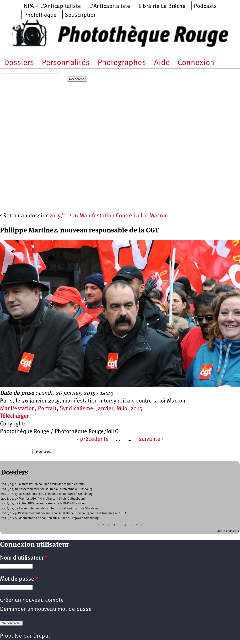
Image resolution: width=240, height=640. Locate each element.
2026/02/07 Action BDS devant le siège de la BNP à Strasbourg (43, 503)
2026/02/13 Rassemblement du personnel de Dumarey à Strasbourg (47, 494)
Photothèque (40, 15)
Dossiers (19, 63)
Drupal (41, 636)
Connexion (196, 63)
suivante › (151, 439)
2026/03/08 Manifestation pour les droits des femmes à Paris (43, 484)
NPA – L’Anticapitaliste (52, 6)
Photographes (122, 63)
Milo (122, 409)
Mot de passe (19, 579)
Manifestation (17, 409)
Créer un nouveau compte (32, 600)
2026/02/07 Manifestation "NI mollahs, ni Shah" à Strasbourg (43, 498)
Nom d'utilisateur (24, 558)
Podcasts (205, 6)
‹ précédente (93, 439)
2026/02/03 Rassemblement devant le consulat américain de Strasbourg (50, 508)
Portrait (47, 409)
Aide (162, 63)
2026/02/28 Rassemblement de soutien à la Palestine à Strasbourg (46, 489)
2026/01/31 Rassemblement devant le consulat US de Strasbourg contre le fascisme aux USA (63, 513)
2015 (136, 409)
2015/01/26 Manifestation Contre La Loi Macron (108, 216)
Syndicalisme (76, 409)
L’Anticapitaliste (109, 6)
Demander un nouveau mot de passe (46, 609)
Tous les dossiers (227, 531)
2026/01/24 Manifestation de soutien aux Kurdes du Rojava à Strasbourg (50, 518)
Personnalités (66, 63)
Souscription (81, 15)
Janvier (104, 409)
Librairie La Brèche (162, 6)
